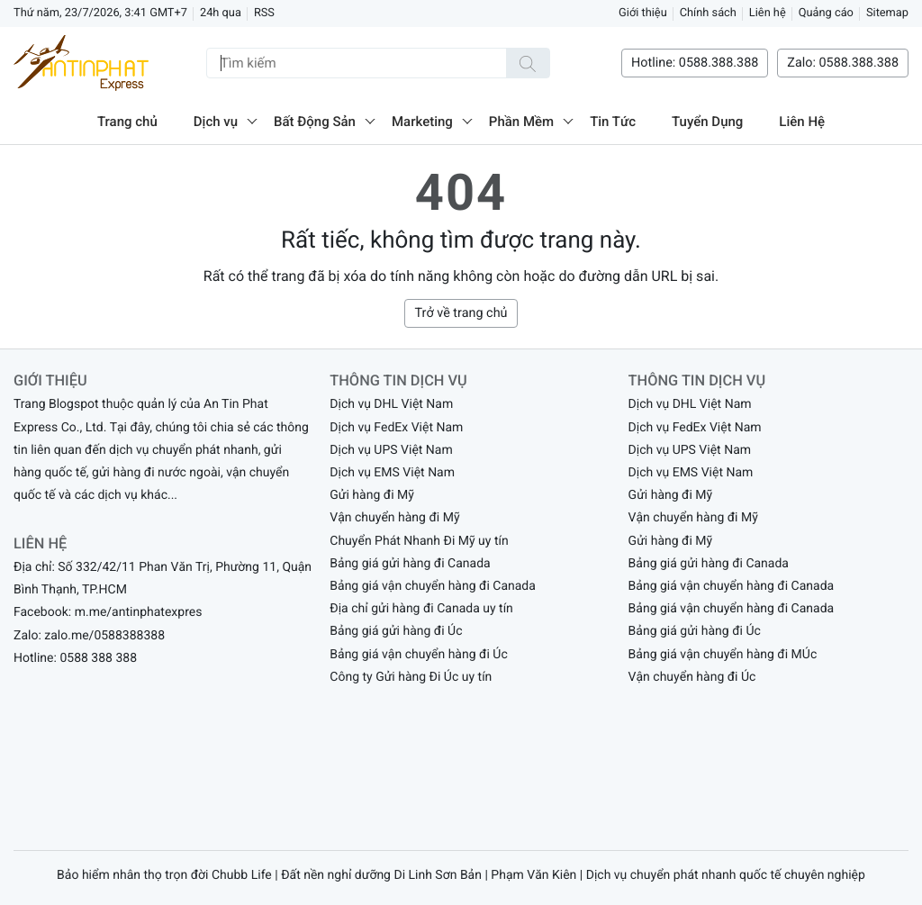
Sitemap (887, 13)
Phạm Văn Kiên (533, 875)
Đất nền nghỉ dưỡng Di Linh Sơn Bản (381, 875)
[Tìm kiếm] (527, 63)
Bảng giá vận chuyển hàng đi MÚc (723, 654)
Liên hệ (767, 13)
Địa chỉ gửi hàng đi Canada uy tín (421, 609)
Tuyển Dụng (707, 121)
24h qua (220, 13)
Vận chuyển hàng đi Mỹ (394, 518)
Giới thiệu (643, 13)
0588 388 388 (98, 658)
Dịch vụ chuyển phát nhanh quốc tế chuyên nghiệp (725, 875)
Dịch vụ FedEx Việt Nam (396, 428)
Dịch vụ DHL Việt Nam (391, 404)
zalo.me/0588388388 (104, 636)
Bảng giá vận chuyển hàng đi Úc (418, 654)
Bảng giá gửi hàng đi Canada (410, 564)
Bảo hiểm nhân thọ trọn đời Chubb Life (164, 875)
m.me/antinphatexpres (139, 612)
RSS (264, 13)
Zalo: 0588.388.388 (843, 62)
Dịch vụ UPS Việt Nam (391, 450)
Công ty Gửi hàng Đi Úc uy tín (411, 677)
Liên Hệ (802, 121)
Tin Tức (613, 121)
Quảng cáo (826, 13)
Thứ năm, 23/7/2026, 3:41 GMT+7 (100, 13)
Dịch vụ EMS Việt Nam (392, 473)
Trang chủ (127, 121)
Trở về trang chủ (460, 313)
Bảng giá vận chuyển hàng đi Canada (433, 586)
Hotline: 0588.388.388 (694, 62)
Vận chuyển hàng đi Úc (692, 677)
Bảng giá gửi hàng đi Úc (396, 631)
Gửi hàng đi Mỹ (372, 495)
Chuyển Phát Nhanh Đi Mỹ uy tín (419, 541)
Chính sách (708, 13)
